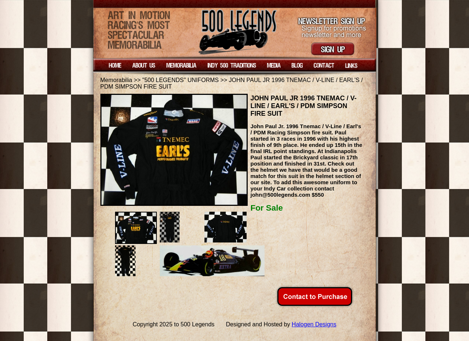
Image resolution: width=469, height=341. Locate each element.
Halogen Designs (314, 324)
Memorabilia (116, 80)
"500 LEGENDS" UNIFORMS (181, 80)
